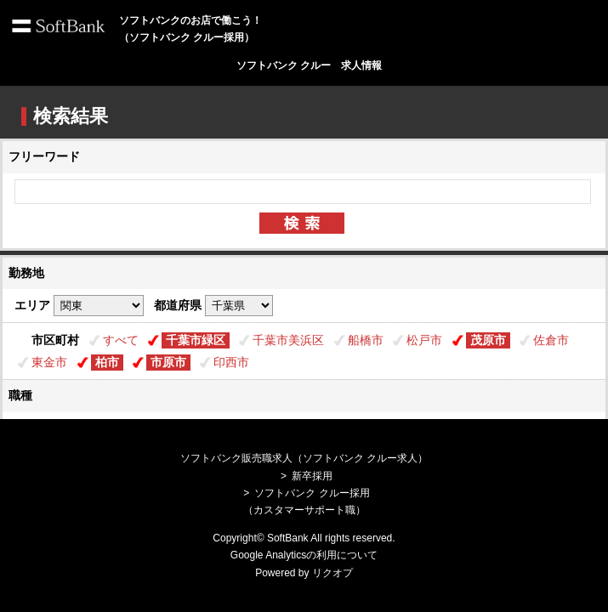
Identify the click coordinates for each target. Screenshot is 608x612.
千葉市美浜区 (288, 340)
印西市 (231, 362)
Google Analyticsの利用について (304, 555)
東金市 (49, 362)
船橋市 (366, 340)
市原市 (168, 362)
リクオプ (332, 573)
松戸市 (424, 340)
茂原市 (488, 340)
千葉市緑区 (195, 340)
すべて (121, 340)
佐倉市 (551, 340)
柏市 (107, 362)
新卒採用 (312, 476)
